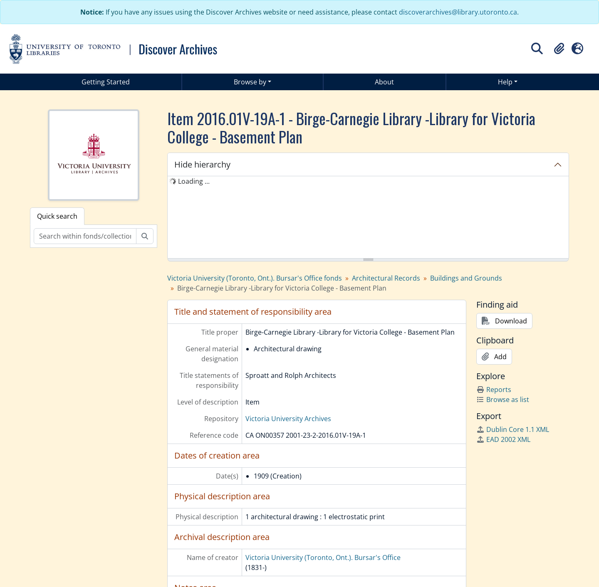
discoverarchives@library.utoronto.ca (458, 12)
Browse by (250, 81)
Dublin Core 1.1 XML (512, 429)
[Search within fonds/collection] (85, 236)
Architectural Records (386, 278)
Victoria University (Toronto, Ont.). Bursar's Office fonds (254, 278)
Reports (493, 389)
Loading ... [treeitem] (194, 181)
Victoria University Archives (288, 418)
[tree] (368, 217)
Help (505, 81)
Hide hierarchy (202, 164)
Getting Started (106, 81)
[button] (559, 48)
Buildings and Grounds (466, 278)
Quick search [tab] (57, 216)
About (384, 81)
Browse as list (502, 399)
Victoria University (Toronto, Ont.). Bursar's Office (323, 557)
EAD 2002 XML (503, 439)
